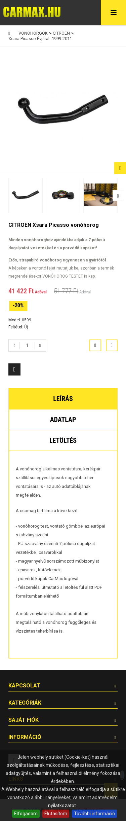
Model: (15, 320)
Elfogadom (26, 813)
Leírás (63, 399)
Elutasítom (55, 813)
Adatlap (63, 420)
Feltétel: (16, 327)
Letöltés (63, 440)
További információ (94, 813)
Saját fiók (23, 720)
